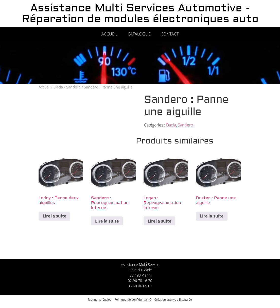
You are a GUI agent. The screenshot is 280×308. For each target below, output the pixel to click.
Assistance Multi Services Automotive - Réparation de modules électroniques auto (140, 13)
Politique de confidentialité (132, 299)
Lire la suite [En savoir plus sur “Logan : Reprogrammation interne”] (159, 221)
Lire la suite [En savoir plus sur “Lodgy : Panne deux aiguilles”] (54, 216)
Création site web (166, 299)
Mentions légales (99, 299)
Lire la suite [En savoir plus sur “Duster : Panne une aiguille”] (211, 216)
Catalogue (139, 34)
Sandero (73, 86)
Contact (170, 34)
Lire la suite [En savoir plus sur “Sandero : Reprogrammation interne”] (107, 221)
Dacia (58, 86)
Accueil (109, 34)
